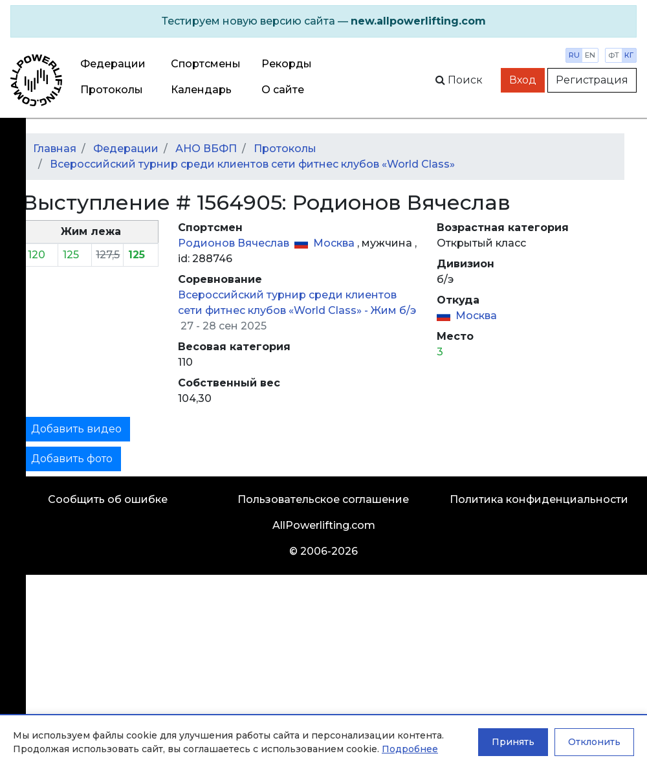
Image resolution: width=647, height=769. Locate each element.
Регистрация (592, 80)
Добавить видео (76, 429)
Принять (513, 742)
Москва (335, 243)
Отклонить (594, 742)
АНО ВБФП (206, 148)
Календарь (201, 90)
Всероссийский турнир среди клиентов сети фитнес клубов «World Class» (252, 164)
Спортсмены (206, 64)
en (590, 55)
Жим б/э (393, 310)
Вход (522, 80)
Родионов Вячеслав (235, 243)
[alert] (323, 21)
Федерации (113, 64)
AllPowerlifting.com (323, 525)
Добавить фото (72, 458)
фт (613, 55)
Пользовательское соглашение (323, 499)
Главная (54, 148)
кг (628, 55)
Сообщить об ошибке (108, 499)
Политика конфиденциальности (539, 499)
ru (574, 55)
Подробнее (410, 749)
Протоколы (111, 90)
